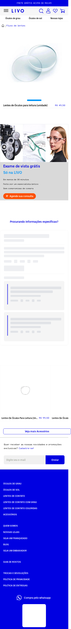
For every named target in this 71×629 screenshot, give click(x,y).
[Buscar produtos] (41, 11)
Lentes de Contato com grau (20, 502)
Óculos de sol (35, 18)
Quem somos (10, 525)
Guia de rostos (12, 561)
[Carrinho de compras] (62, 11)
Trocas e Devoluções (15, 573)
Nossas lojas (56, 18)
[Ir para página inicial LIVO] (18, 11)
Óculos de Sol (11, 489)
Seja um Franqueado (15, 538)
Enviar (55, 459)
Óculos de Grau (12, 483)
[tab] (34, 100)
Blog (6, 544)
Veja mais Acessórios (37, 431)
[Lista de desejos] (55, 11)
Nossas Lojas (11, 532)
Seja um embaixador (15, 550)
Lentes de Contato (14, 495)
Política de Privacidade (16, 579)
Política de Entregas (15, 585)
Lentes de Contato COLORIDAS (20, 508)
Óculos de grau (12, 18)
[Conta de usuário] (48, 11)
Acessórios (10, 514)
